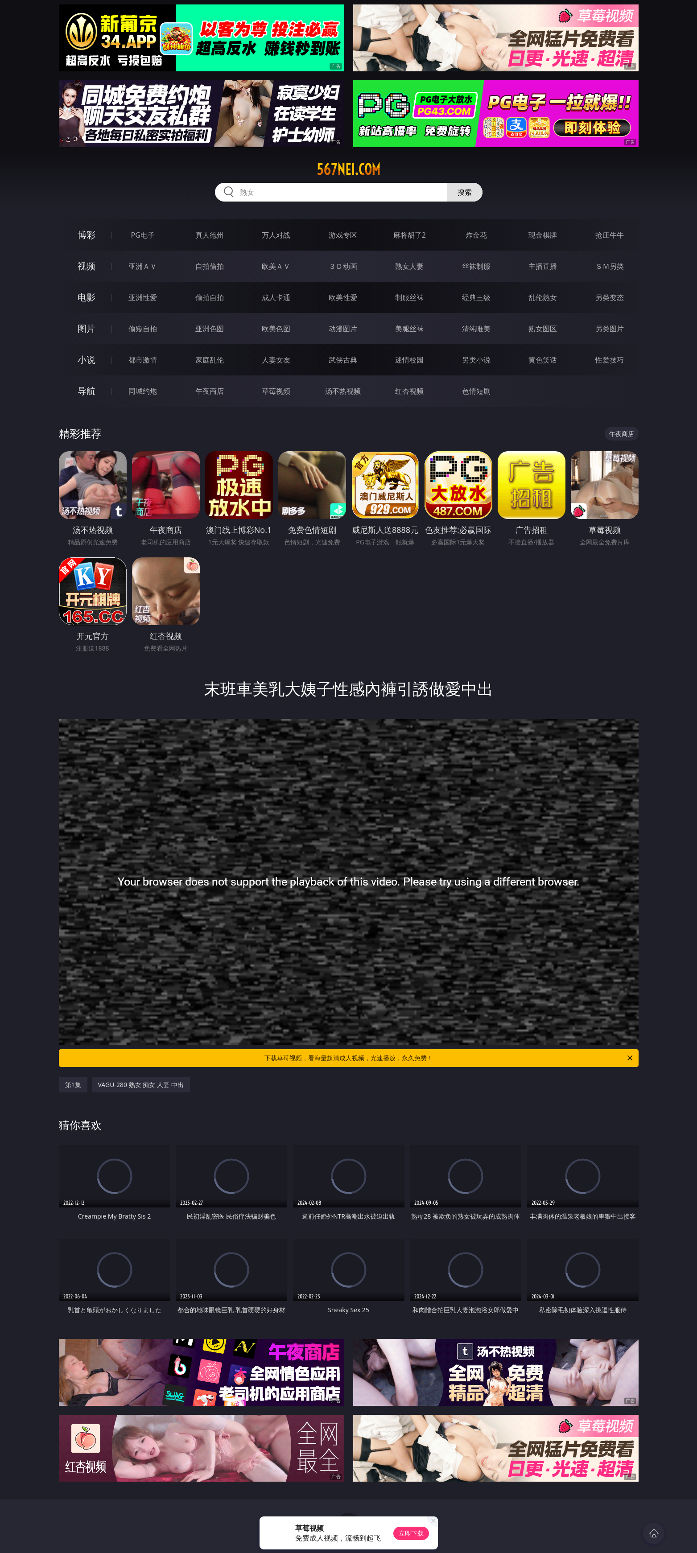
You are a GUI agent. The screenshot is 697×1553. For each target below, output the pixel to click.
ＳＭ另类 (609, 266)
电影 (86, 297)
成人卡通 (276, 297)
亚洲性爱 (142, 297)
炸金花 (476, 235)
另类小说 (476, 360)
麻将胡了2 (409, 235)
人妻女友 (276, 360)
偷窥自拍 (142, 329)
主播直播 (542, 266)
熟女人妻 (409, 266)
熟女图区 (542, 329)
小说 (86, 360)
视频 (86, 266)
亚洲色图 (209, 329)
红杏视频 (409, 391)
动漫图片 (343, 329)
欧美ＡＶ (276, 266)
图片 (86, 328)
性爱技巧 (609, 360)
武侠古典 (343, 360)
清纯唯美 (476, 329)
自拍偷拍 (209, 266)
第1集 (73, 1084)
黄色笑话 (542, 360)
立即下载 (411, 1533)
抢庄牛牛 (609, 235)
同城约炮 (142, 391)
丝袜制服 (476, 266)
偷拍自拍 (209, 297)
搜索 (465, 192)
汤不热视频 (343, 391)
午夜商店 (209, 391)
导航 (86, 391)
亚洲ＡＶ (142, 266)
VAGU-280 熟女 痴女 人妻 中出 (141, 1084)
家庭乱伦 (209, 360)
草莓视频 (276, 391)
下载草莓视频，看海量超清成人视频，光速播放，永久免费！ (449, 1058)
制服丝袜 (409, 297)
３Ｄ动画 (343, 266)
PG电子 (143, 235)
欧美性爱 (343, 297)
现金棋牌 (542, 235)
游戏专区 (343, 235)
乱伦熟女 (542, 297)
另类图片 (609, 329)
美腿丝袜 (409, 329)
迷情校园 (409, 360)
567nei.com (348, 169)
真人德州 (209, 235)
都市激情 (142, 360)
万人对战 (276, 235)
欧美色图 (276, 329)
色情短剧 (476, 391)
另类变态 (609, 297)
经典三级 (476, 297)
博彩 (86, 235)
